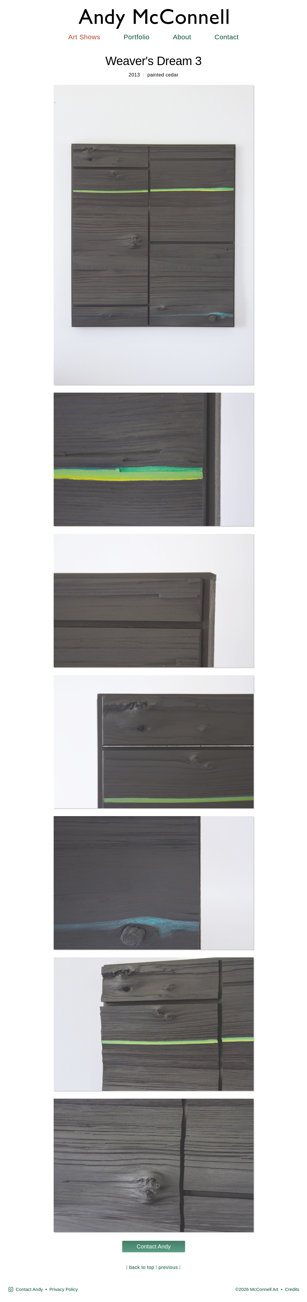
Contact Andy (153, 1246)
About (182, 37)
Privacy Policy (63, 1289)
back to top (141, 1267)
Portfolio (137, 37)
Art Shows (84, 37)
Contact (226, 37)
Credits (292, 1289)
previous (168, 1267)
